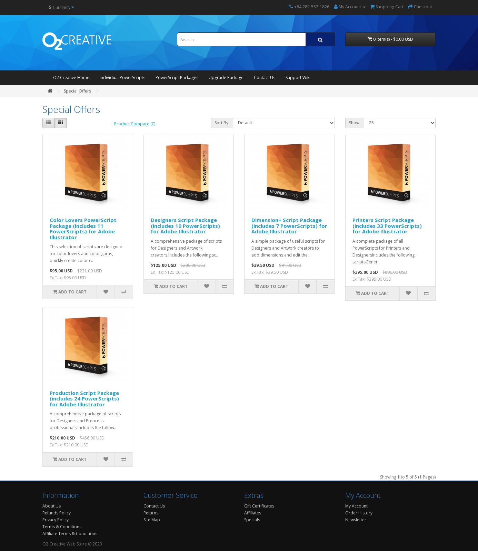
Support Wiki (298, 77)
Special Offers (77, 91)
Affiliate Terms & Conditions (69, 533)
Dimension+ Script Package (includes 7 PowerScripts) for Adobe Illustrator (289, 225)
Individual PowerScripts (122, 77)
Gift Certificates (259, 506)
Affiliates (252, 513)
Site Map (151, 520)
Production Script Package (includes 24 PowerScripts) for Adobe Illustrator (84, 398)
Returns (150, 513)
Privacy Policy (55, 520)
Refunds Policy (56, 513)
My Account (356, 506)
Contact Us (264, 77)
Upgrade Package (226, 77)
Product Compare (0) (134, 124)
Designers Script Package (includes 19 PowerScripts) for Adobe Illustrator (185, 225)
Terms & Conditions (61, 527)
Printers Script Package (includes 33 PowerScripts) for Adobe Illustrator (387, 225)
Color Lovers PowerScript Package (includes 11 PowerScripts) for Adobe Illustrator (83, 228)
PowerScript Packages (177, 77)
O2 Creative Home (71, 77)
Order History (358, 513)
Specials (252, 520)
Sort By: (222, 123)
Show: (354, 123)
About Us (51, 506)
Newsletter (355, 520)
